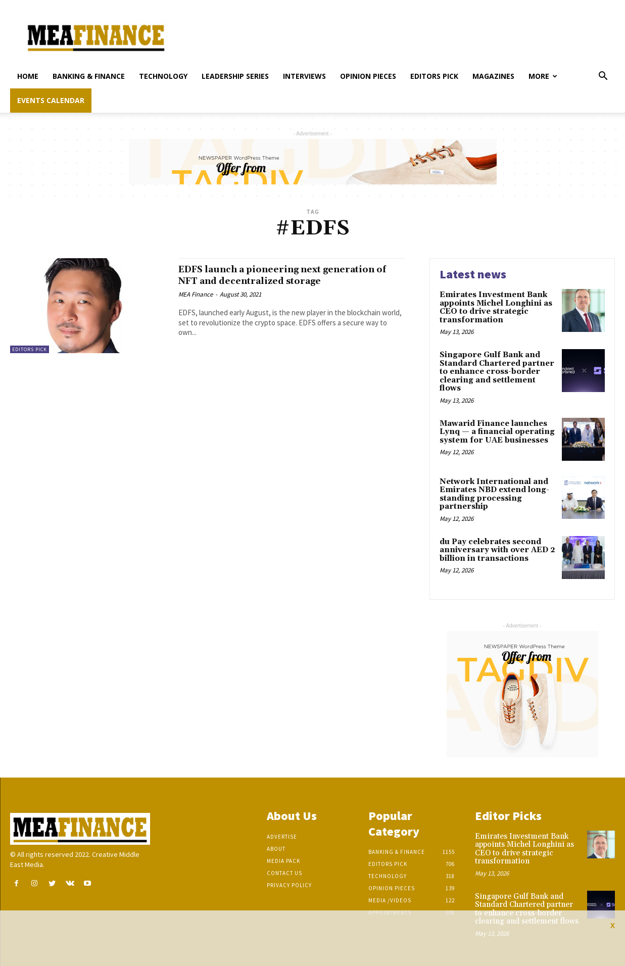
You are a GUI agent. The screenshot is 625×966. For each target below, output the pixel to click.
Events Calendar (50, 100)
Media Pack (283, 860)
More (542, 76)
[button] (603, 77)
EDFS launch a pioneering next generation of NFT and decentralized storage (278, 281)
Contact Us (284, 873)
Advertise (282, 836)
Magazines (493, 76)
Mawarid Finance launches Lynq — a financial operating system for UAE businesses (497, 432)
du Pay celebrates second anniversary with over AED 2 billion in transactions (497, 550)
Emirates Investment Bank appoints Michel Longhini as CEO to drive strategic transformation (496, 307)
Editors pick (434, 76)
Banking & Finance (89, 76)
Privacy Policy (289, 885)
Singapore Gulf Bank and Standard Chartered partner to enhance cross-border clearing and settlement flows (497, 371)
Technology (163, 76)
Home (27, 76)
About (276, 848)
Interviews (304, 76)
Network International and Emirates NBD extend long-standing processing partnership (494, 494)
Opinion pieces (368, 76)
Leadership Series (235, 76)
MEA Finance (195, 306)
